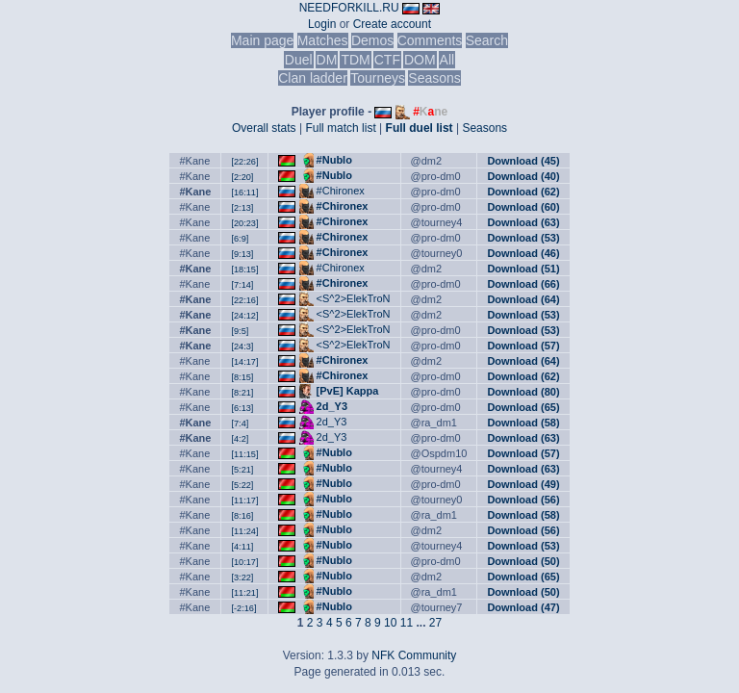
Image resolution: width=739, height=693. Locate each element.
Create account (392, 24)
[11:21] (244, 593)
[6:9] (239, 239)
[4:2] (239, 439)
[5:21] (242, 470)
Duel (299, 59)
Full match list (340, 128)
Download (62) (523, 191)
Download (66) (523, 284)
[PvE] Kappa (348, 391)
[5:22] (242, 485)
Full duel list (419, 128)
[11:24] (244, 531)
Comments (430, 40)
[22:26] (244, 162)
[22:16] (244, 300)
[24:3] (242, 346)
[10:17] (244, 562)
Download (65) (523, 407)
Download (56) (523, 499)
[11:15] (244, 454)
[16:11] (244, 192)
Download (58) (523, 422)
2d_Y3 (332, 406)
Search (487, 40)
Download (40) (523, 176)
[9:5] (239, 331)
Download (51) (523, 268)
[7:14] (242, 285)
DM (327, 59)
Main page (262, 40)
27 (435, 622)
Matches (322, 40)
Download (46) (523, 253)
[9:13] (242, 254)
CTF (387, 59)
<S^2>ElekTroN (354, 298)
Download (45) (523, 161)
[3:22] (242, 577)
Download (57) (523, 345)
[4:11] (242, 547)
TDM (355, 59)
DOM (420, 59)
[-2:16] (243, 608)
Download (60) (523, 207)
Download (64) (523, 299)
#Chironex (341, 190)
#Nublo (334, 160)
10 (390, 622)
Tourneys (377, 78)
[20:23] (244, 223)
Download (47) (523, 607)
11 (406, 622)
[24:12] (244, 316)
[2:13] (242, 208)
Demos (372, 40)
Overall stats (264, 128)
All (447, 59)
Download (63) (523, 222)
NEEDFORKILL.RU (349, 7)
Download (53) (523, 238)
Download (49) (523, 484)
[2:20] (242, 177)
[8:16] (242, 516)
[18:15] (244, 269)
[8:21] (242, 393)
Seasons (434, 78)
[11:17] (244, 500)
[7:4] (239, 423)
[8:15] (242, 377)
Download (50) (523, 561)
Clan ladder (312, 78)
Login (322, 24)
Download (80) (523, 392)
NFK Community (413, 655)
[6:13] (242, 408)
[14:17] (244, 362)
